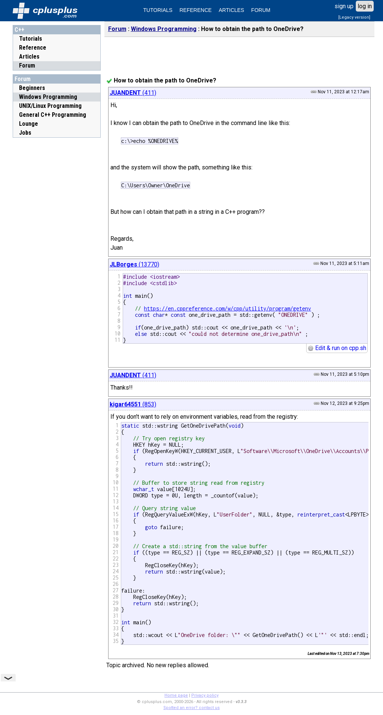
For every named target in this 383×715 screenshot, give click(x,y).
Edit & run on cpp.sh (337, 348)
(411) (133, 92)
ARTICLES (231, 10)
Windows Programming (164, 28)
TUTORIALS (157, 10)
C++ (19, 29)
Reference (32, 47)
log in (365, 6)
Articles (29, 56)
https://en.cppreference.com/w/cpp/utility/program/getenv (227, 308)
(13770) (134, 264)
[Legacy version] (354, 17)
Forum (27, 65)
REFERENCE (195, 10)
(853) (133, 404)
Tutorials (30, 38)
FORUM (260, 10)
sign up (344, 6)
